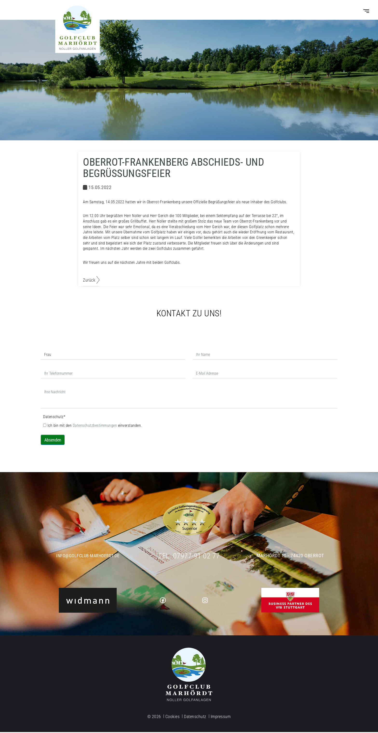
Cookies (172, 717)
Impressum (221, 717)
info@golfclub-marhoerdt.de (87, 557)
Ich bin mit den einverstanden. (92, 426)
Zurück (89, 281)
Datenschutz (54, 418)
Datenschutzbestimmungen (95, 426)
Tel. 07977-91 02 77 (189, 556)
